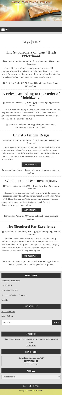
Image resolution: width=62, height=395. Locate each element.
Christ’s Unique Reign (31, 135)
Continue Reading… (32, 164)
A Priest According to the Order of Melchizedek (31, 95)
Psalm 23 (28, 261)
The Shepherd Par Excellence (31, 226)
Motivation (6, 285)
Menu (7, 29)
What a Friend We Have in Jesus (31, 181)
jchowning (42, 61)
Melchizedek (21, 127)
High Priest (40, 83)
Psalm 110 (19, 83)
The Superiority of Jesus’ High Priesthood (31, 54)
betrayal (39, 216)
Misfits (4, 300)
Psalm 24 (38, 261)
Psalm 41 (20, 216)
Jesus (49, 83)
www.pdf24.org (31, 364)
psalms (32, 86)
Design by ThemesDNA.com (31, 391)
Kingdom (45, 170)
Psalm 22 (19, 261)
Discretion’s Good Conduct (13, 295)
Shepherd (48, 265)
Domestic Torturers (10, 281)
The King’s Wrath (9, 290)
